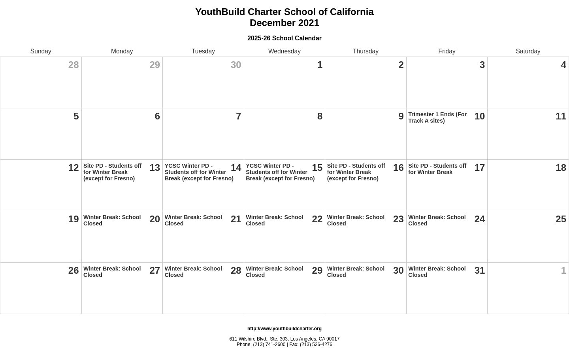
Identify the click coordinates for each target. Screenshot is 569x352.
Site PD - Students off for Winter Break (437, 169)
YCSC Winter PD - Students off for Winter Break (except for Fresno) (199, 172)
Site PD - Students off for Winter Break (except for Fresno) (112, 172)
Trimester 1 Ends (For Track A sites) (437, 117)
